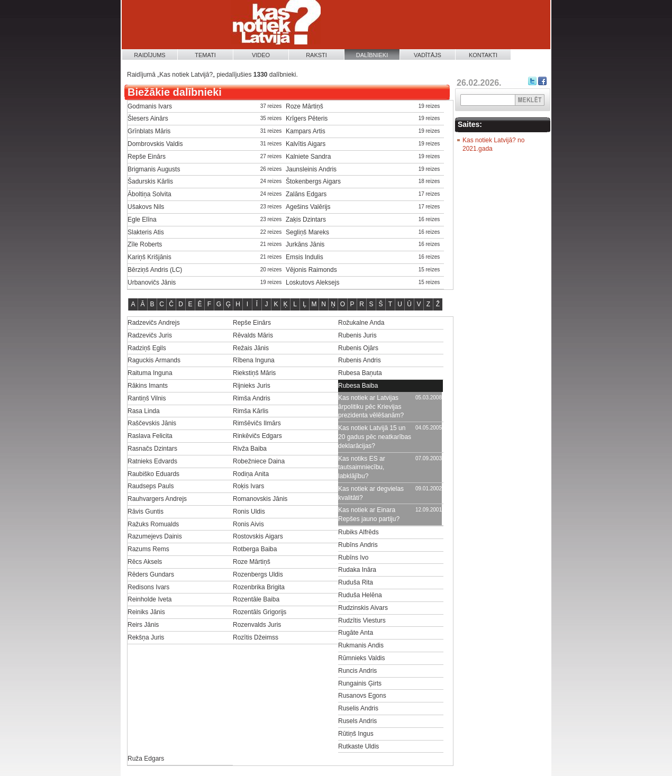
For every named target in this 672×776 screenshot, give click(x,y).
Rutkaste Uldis (358, 746)
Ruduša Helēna (360, 595)
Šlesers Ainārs (148, 118)
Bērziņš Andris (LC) (155, 269)
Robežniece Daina (259, 461)
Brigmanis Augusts (154, 169)
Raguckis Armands (154, 360)
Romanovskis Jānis (260, 499)
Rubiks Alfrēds (358, 532)
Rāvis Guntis (146, 511)
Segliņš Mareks (307, 232)
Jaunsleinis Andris (311, 169)
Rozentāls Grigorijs (259, 612)
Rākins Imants (148, 385)
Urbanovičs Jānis (152, 282)
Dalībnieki (372, 55)
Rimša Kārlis (250, 411)
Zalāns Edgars (306, 194)
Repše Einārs (147, 156)
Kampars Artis (305, 131)
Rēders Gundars (151, 574)
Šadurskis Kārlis (150, 181)
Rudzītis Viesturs (362, 620)
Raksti (316, 55)
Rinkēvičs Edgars (257, 436)
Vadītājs (427, 55)
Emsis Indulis (304, 257)
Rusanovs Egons (362, 695)
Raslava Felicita (150, 436)
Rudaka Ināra (357, 569)
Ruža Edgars (146, 758)
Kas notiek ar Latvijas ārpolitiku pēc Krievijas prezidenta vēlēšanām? (371, 406)
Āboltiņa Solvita (149, 194)
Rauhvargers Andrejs (157, 499)
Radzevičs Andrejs (154, 322)
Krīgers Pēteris (307, 118)
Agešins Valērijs (308, 207)
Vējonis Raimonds (311, 269)
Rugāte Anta (355, 632)
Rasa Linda (144, 411)
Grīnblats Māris (149, 131)
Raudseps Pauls (151, 486)
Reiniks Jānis (146, 612)
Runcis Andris (357, 670)
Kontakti (483, 55)
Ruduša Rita (355, 582)
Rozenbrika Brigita (259, 587)
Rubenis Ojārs (358, 348)
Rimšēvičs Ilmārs (257, 423)
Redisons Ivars (148, 587)
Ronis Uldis (249, 511)
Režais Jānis (251, 348)
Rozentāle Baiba (256, 599)
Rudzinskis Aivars (363, 607)
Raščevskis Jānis (152, 423)
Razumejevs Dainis (155, 536)
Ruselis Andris (358, 708)
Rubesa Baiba (358, 385)
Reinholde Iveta (149, 599)
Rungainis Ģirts (360, 683)
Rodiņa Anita (251, 474)
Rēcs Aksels (145, 561)
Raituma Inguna (150, 373)
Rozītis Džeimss (255, 637)
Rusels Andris (357, 721)
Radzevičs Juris (150, 335)
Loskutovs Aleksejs (312, 282)
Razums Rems (148, 549)
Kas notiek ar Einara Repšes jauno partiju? (368, 514)
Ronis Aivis (248, 524)
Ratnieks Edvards (152, 461)
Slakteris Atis (146, 232)
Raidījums (149, 55)
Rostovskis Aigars (258, 536)
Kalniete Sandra (308, 156)
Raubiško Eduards (153, 474)
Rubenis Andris (359, 360)
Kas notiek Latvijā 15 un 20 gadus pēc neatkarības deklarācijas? (374, 437)
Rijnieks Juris (251, 385)
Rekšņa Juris (146, 637)
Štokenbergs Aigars (313, 181)
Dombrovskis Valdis (155, 144)
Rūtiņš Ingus (356, 733)
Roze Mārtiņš (304, 106)
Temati (205, 55)
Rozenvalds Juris (257, 624)
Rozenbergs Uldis (258, 574)
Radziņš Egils (147, 348)
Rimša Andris (251, 398)
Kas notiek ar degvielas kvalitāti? (371, 493)
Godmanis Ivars (150, 106)
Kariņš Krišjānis (149, 257)
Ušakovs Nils (146, 207)
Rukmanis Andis (361, 645)
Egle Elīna (142, 219)
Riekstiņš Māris (254, 373)
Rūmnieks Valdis (361, 658)
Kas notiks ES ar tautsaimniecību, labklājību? (361, 467)
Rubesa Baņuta (360, 373)
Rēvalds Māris (253, 335)
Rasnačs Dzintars (152, 448)
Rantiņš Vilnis (147, 398)
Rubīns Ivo (353, 557)
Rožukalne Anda (361, 322)
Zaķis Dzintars (306, 219)
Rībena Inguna (254, 360)
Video (261, 55)
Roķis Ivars (248, 486)
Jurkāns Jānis (305, 244)
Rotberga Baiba (255, 549)
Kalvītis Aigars (305, 144)
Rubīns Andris (358, 545)
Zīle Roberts (145, 244)
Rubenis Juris (357, 335)
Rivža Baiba (250, 448)
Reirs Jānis (143, 624)
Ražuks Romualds (153, 524)
